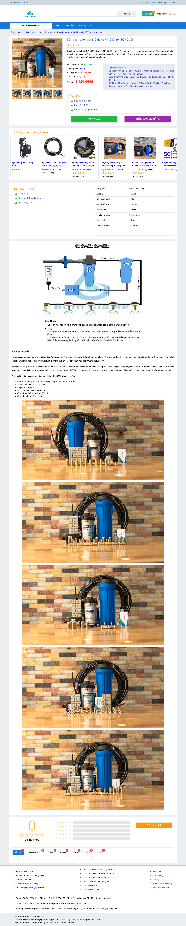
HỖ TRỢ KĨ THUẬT (87, 26)
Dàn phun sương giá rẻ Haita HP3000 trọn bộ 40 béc (79, 32)
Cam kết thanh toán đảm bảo (96, 877)
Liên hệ (172, 3)
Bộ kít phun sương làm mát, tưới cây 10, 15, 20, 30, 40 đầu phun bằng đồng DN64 (84, 164)
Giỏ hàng (148, 14)
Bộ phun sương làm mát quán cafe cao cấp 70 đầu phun (144, 164)
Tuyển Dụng (158, 875)
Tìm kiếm (126, 14)
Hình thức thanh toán (162, 888)
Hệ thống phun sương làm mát (39, 32)
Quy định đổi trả (90, 885)
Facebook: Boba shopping (26, 883)
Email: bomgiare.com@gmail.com (30, 888)
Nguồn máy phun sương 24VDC (22, 164)
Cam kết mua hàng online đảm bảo (98, 873)
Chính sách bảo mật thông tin (96, 881)
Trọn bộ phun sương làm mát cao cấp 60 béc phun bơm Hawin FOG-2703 (113, 164)
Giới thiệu (144, 3)
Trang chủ (17, 32)
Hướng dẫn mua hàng (162, 883)
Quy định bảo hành (91, 889)
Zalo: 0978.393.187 (23, 879)
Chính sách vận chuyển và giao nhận (99, 869)
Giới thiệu (157, 871)
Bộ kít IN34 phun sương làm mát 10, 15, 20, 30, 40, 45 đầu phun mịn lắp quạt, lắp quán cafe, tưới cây (54, 164)
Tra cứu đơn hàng (158, 3)
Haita (82, 68)
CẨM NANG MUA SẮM (64, 26)
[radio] (21, 835)
